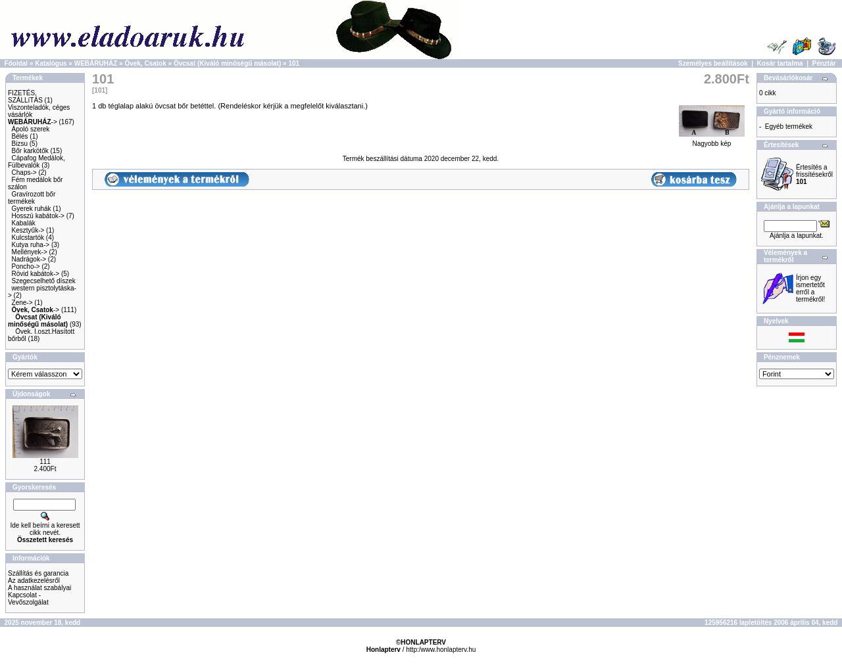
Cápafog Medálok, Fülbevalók (36, 161)
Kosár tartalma (780, 63)
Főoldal (16, 63)
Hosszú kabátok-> (38, 215)
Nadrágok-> (29, 259)
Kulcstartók (28, 237)
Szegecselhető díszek (44, 281)
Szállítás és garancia (38, 573)
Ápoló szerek (31, 129)
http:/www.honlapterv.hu (441, 649)
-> (32, 122)
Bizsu (20, 143)
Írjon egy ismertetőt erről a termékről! (810, 288)
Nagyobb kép (712, 140)
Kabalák (24, 223)
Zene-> (22, 302)
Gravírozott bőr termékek (31, 198)
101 (293, 63)
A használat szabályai (39, 587)
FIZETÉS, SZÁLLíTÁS (25, 96)
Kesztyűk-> (28, 230)
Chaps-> (24, 172)
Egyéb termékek (788, 126)
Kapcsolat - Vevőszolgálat (28, 598)
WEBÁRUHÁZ (96, 63)
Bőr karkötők (30, 150)
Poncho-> (26, 266)
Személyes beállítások (713, 63)
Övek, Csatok (145, 63)
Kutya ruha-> (31, 244)
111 (45, 461)
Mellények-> (29, 252)
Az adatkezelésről (34, 580)
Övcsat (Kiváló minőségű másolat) (227, 63)
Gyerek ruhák (31, 208)
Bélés (20, 136)
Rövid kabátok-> (36, 273)
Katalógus (50, 63)
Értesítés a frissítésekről (814, 174)
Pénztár (824, 63)
